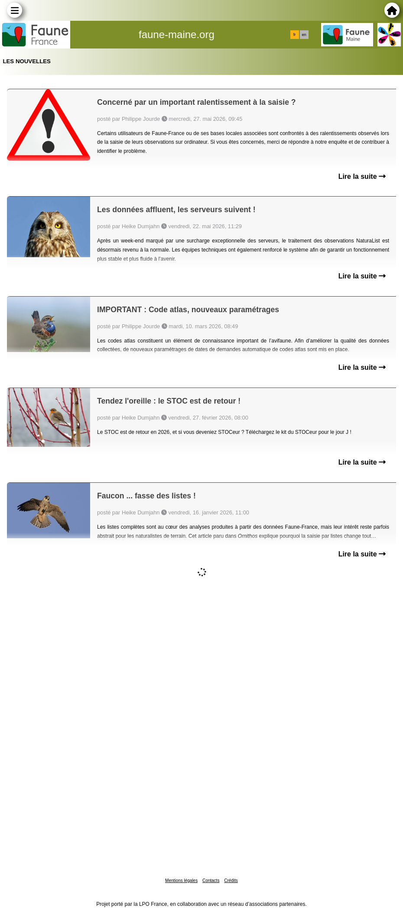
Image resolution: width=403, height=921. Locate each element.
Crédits (231, 880)
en (304, 34)
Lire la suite (362, 176)
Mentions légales (181, 880)
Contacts (210, 880)
